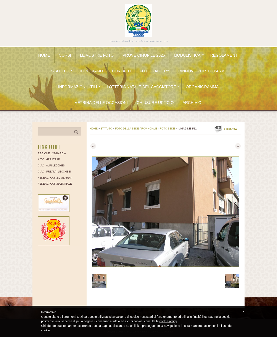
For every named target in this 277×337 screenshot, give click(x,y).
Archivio (194, 103)
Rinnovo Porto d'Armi (202, 71)
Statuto (61, 71)
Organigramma (202, 87)
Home (44, 55)
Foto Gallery (154, 71)
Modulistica (189, 55)
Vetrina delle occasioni (101, 103)
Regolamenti (224, 55)
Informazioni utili (79, 87)
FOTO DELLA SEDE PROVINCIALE (136, 128)
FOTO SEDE (167, 128)
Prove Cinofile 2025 (143, 55)
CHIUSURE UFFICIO (155, 103)
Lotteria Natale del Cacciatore (143, 87)
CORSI (65, 55)
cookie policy (168, 321)
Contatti (121, 71)
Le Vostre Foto (97, 55)
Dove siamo (90, 71)
